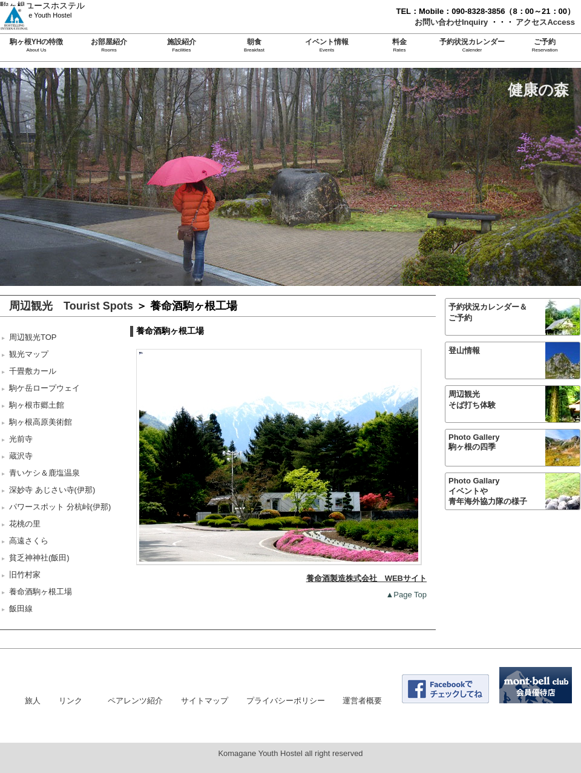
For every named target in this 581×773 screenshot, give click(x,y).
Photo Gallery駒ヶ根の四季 (474, 442)
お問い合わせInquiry (452, 22)
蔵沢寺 (21, 455)
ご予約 (545, 42)
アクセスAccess (545, 22)
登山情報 (464, 350)
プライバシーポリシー (285, 700)
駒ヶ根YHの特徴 (37, 42)
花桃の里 (25, 523)
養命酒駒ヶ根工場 (40, 591)
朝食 (254, 42)
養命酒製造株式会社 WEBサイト (366, 578)
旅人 (33, 700)
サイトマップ (204, 700)
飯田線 (21, 608)
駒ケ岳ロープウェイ (44, 388)
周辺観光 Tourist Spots (71, 306)
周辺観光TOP (33, 337)
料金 (399, 42)
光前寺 (21, 438)
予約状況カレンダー (472, 42)
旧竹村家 (25, 574)
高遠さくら (28, 540)
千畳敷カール (32, 371)
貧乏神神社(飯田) (39, 557)
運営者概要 (362, 700)
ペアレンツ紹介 (135, 700)
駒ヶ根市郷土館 (36, 405)
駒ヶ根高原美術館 (40, 421)
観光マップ (28, 354)
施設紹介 (181, 42)
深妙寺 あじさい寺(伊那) (52, 489)
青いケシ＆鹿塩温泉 (44, 472)
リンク (70, 700)
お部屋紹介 (109, 42)
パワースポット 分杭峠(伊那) (60, 506)
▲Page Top (406, 594)
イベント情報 (327, 42)
